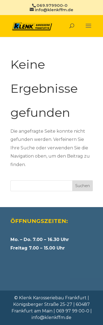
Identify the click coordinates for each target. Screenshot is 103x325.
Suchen (82, 185)
